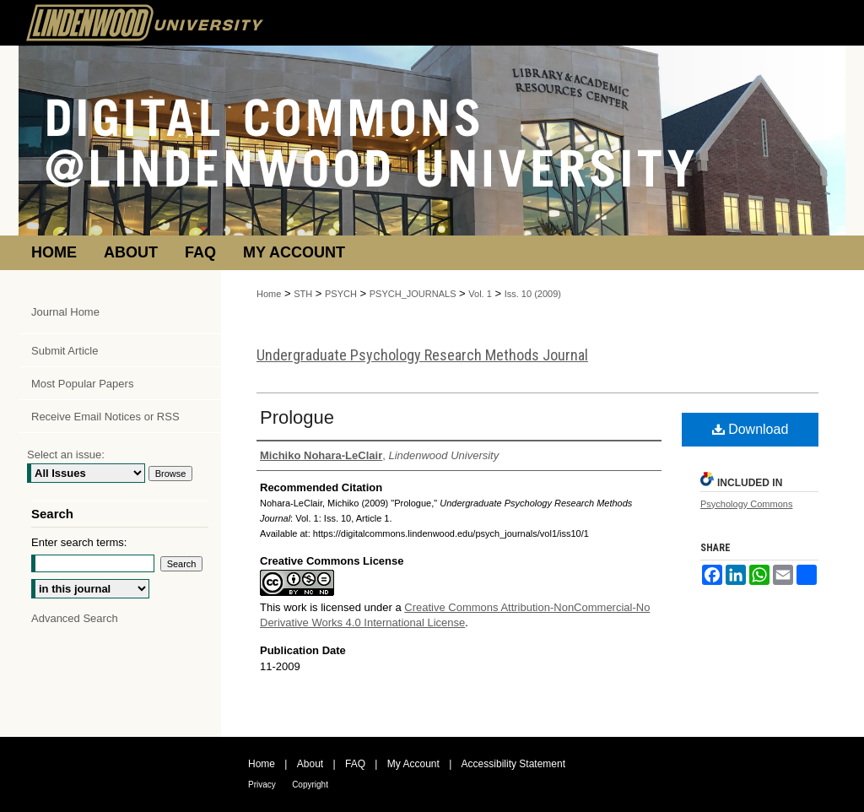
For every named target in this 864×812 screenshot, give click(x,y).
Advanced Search (74, 618)
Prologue (297, 417)
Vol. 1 (480, 294)
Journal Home (65, 312)
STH (303, 294)
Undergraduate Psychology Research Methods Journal (422, 355)
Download (750, 429)
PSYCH (341, 294)
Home (268, 294)
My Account (413, 764)
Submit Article (64, 350)
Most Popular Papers (82, 383)
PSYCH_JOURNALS (413, 294)
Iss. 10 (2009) (533, 294)
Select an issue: (66, 454)
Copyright (310, 784)
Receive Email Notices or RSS (105, 416)
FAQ (355, 764)
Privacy (262, 784)
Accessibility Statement (513, 764)
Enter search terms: (79, 542)
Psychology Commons (746, 504)
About (310, 764)
